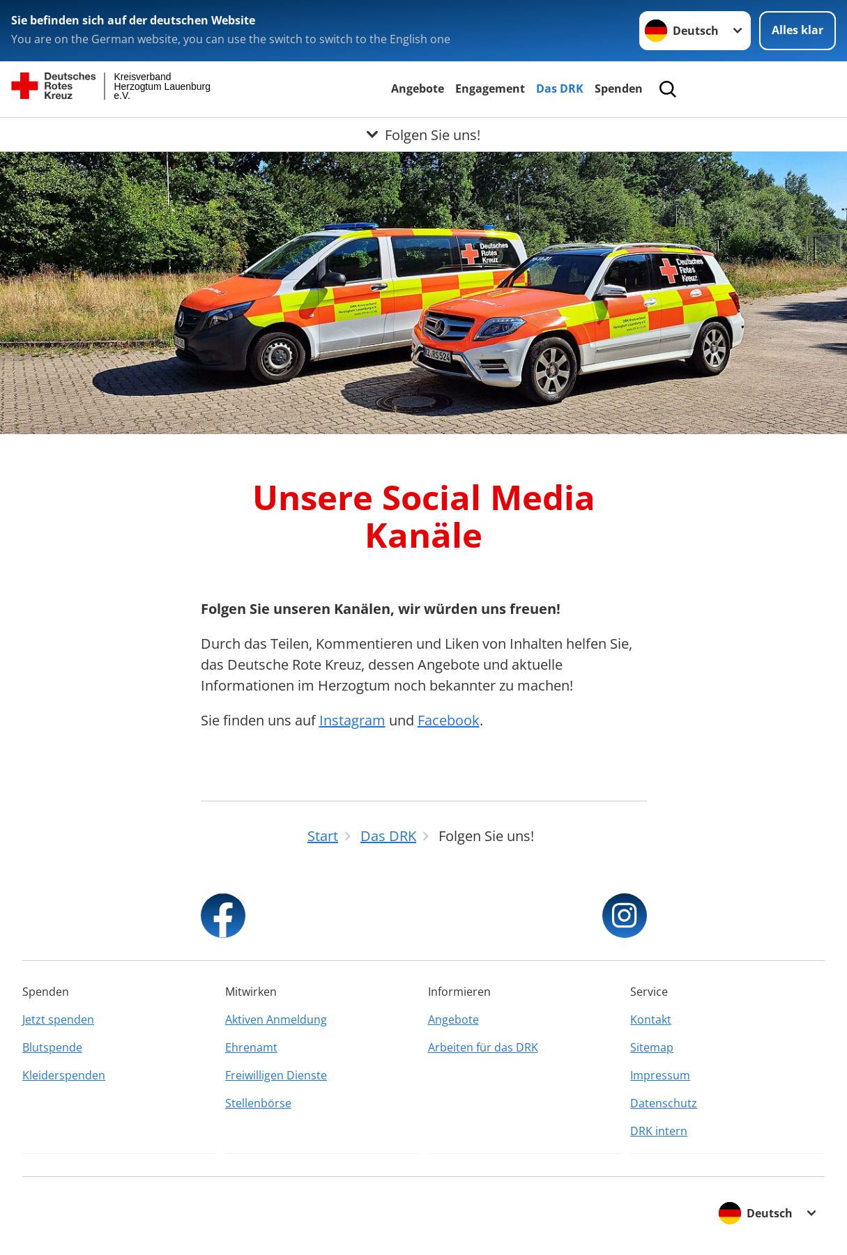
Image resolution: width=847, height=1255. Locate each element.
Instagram (352, 720)
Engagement (490, 88)
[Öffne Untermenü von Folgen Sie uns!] (423, 134)
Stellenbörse (258, 1103)
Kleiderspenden (63, 1075)
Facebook (449, 720)
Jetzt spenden (58, 1019)
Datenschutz (663, 1103)
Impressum (660, 1075)
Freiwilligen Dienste (276, 1075)
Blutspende (52, 1047)
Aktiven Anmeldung (276, 1019)
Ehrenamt (251, 1047)
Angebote (417, 88)
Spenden (619, 88)
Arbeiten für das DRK (483, 1047)
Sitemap (651, 1047)
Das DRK (559, 88)
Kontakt (650, 1019)
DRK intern (658, 1131)
